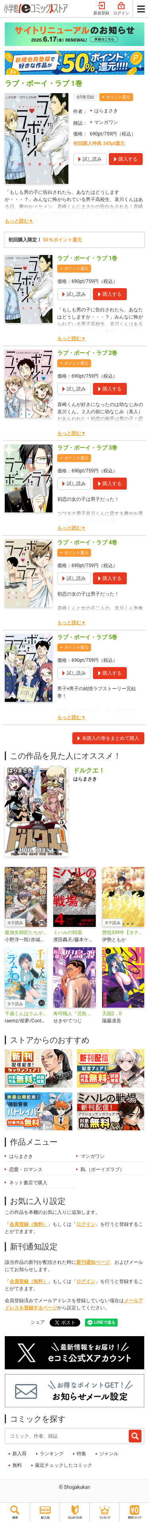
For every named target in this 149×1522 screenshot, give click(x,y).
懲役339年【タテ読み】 (123, 932)
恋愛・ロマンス (26, 1169)
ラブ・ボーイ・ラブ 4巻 (87, 542)
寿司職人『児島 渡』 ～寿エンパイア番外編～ (74, 1013)
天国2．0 (112, 1013)
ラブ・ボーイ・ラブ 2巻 (87, 353)
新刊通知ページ (93, 1262)
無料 (17, 1465)
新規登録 (101, 9)
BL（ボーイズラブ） (102, 1169)
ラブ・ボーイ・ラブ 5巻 (87, 637)
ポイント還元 (118, 97)
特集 (81, 1453)
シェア (38, 1322)
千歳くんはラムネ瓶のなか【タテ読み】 (26, 1013)
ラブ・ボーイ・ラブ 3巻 (87, 447)
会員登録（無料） (29, 1224)
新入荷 (19, 1453)
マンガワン (106, 122)
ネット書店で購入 (28, 1182)
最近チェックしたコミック (63, 1465)
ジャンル (108, 1453)
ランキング (52, 1453)
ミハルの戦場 (67, 932)
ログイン (121, 9)
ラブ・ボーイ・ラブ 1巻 (87, 258)
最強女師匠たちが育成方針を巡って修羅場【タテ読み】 (26, 932)
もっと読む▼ (19, 221)
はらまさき (106, 111)
